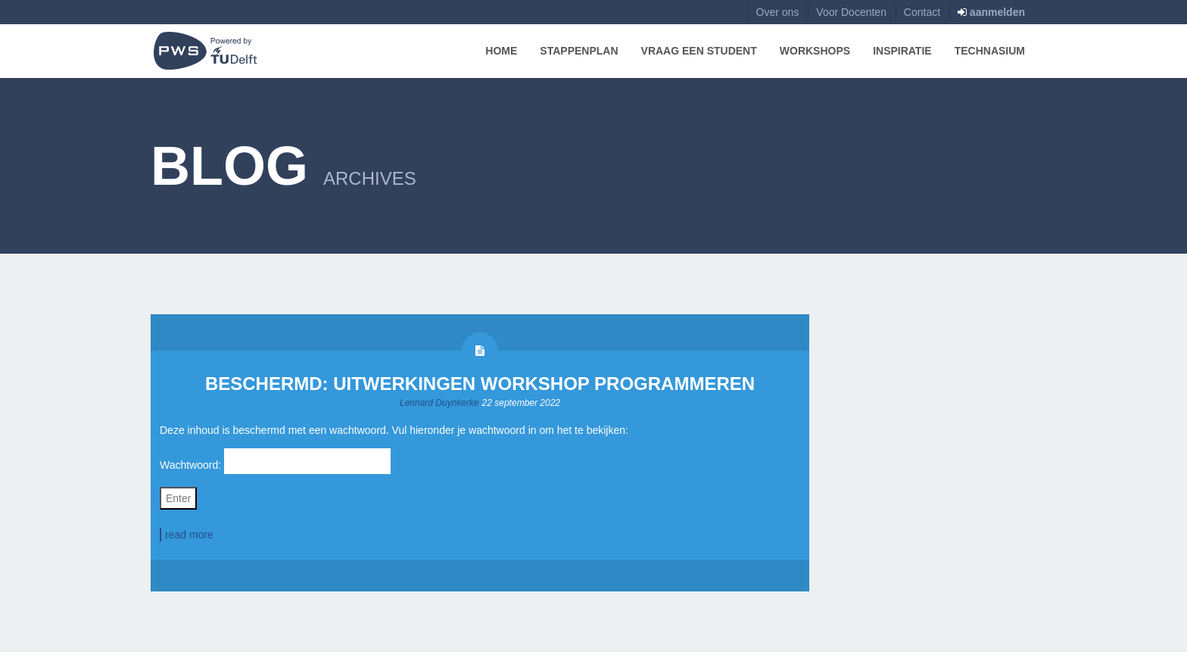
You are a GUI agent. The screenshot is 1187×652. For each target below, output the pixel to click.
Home (501, 51)
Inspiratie (902, 51)
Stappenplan (579, 51)
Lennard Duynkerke (439, 403)
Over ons (777, 12)
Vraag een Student (699, 51)
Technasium (990, 51)
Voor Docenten (851, 12)
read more (189, 535)
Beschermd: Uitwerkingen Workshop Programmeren (480, 383)
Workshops (815, 51)
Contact (922, 12)
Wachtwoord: (275, 461)
